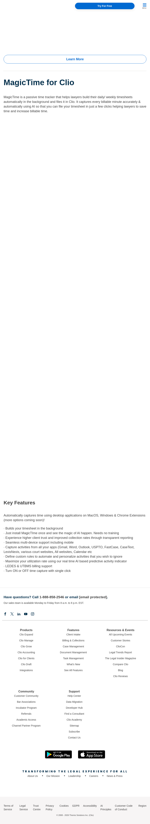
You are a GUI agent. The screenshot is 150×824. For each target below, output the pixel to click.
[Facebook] (5, 614)
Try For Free (104, 6)
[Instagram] (32, 614)
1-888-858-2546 (51, 597)
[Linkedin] (19, 614)
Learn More (75, 59)
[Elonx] (12, 614)
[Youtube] (25, 614)
